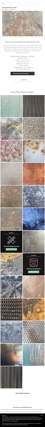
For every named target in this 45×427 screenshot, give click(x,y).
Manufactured (29, 81)
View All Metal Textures (22, 393)
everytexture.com (9, 8)
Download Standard (20, 73)
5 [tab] (27, 37)
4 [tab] (25, 37)
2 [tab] (20, 37)
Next (44, 21)
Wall (15, 81)
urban (19, 81)
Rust (24, 81)
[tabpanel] (22, 20)
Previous (1, 21)
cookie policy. (14, 421)
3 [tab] (22, 37)
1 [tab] (17, 37)
